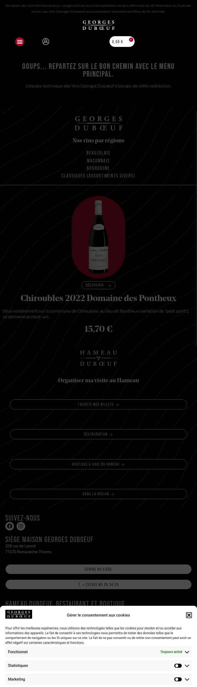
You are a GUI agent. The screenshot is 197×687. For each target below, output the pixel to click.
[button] (19, 41)
